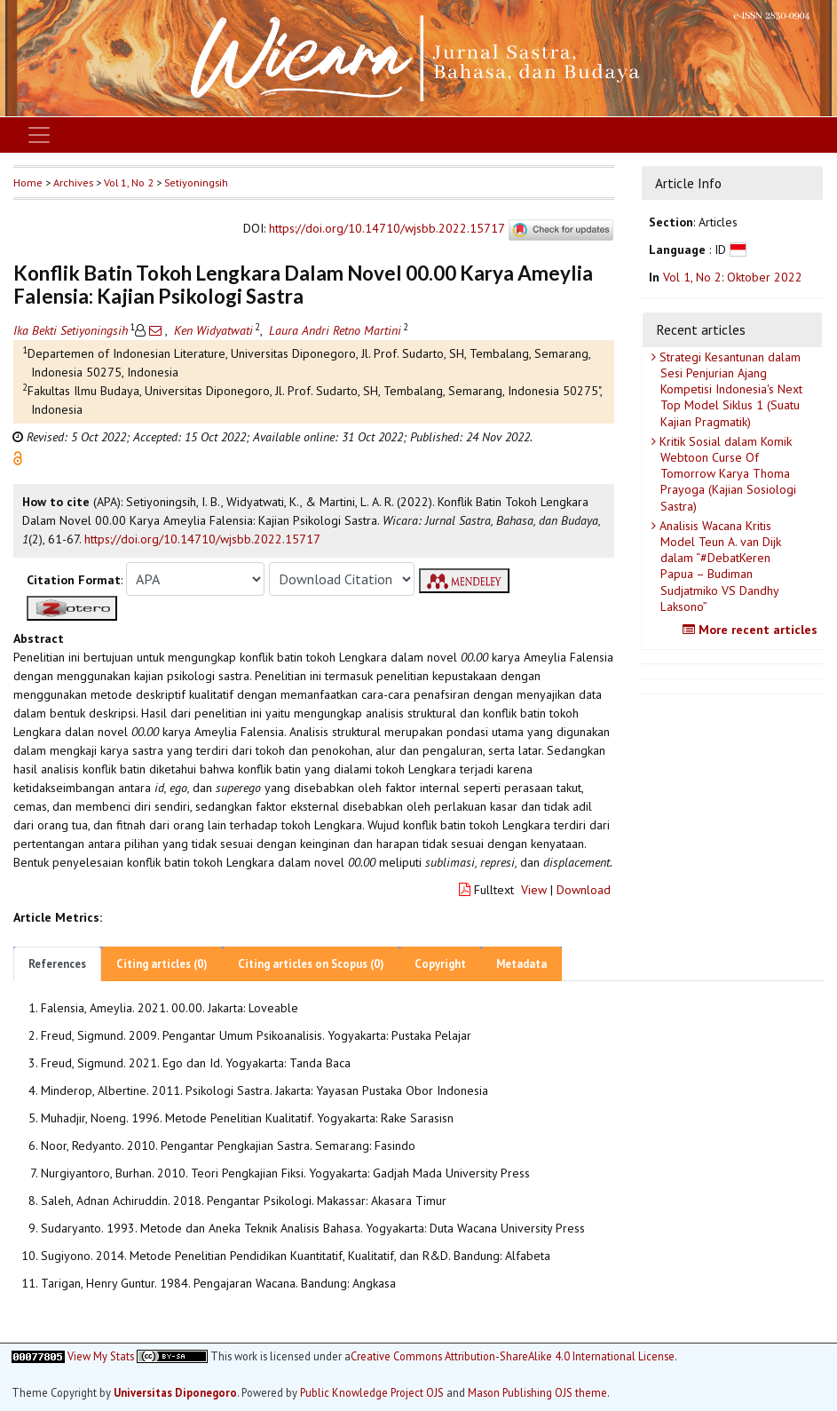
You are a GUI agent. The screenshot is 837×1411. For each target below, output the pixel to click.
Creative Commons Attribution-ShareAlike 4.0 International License (513, 1356)
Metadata (521, 963)
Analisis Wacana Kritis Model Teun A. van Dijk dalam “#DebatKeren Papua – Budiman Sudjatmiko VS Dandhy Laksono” (718, 566)
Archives (73, 182)
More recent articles (752, 630)
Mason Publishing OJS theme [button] (537, 1392)
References (57, 963)
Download (584, 890)
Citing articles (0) (162, 963)
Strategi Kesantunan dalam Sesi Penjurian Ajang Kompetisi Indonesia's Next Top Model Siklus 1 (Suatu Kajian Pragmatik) (729, 389)
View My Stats (100, 1356)
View (534, 890)
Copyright (440, 963)
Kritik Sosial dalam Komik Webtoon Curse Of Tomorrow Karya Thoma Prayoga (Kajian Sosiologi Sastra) (726, 473)
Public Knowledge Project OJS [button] (372, 1392)
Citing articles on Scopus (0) (311, 963)
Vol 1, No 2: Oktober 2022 (732, 277)
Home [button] (28, 182)
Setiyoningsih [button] (196, 182)
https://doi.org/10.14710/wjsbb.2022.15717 (386, 229)
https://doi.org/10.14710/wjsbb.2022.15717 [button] (202, 539)
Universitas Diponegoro (175, 1392)
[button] (17, 457)
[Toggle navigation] (39, 135)
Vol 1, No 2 (129, 182)
